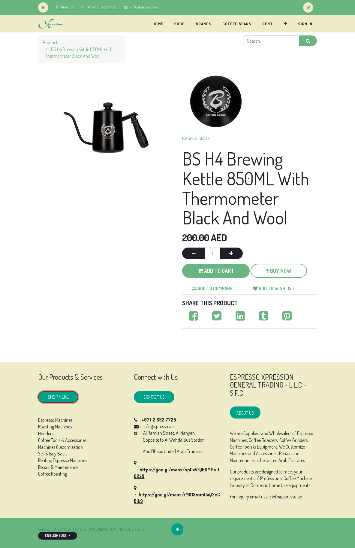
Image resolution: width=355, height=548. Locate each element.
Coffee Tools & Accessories (62, 440)
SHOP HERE (58, 397)
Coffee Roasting (52, 474)
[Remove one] (193, 253)
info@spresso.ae (144, 7)
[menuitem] (158, 24)
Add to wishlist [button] (274, 288)
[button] (285, 24)
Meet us (65, 7)
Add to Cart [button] (216, 270)
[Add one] (231, 253)
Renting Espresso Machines (62, 460)
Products (51, 42)
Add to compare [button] (212, 288)
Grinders (45, 434)
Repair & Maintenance (58, 467)
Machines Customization (60, 447)
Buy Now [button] (278, 270)
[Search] (308, 40)
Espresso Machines (55, 420)
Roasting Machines (55, 427)
